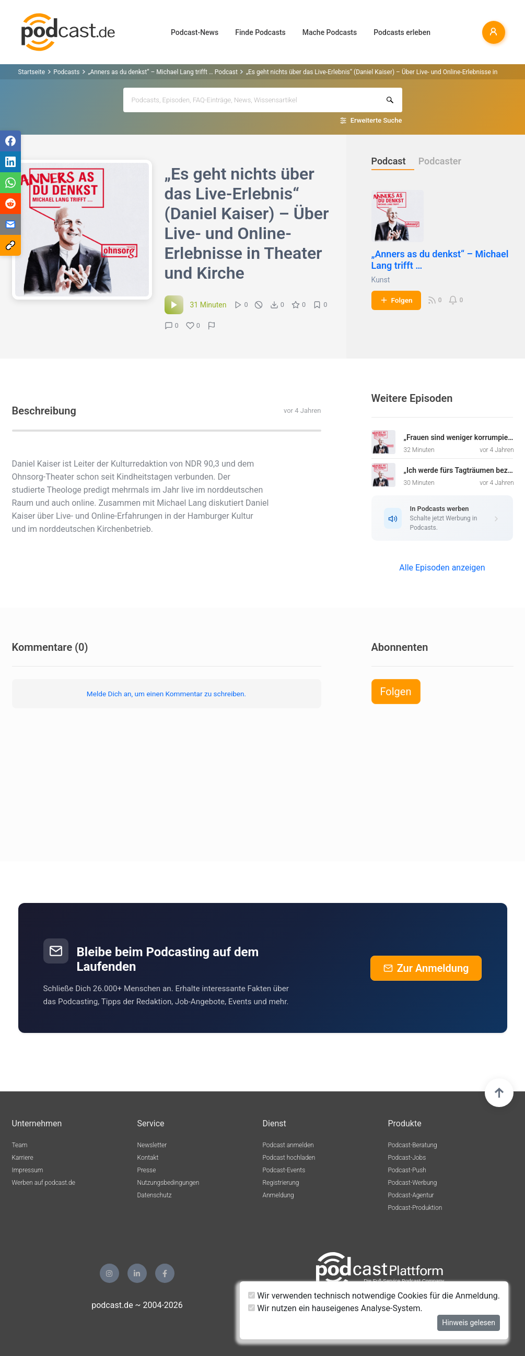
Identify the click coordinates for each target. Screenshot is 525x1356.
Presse (146, 1170)
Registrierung (281, 1182)
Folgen (396, 300)
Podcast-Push (407, 1170)
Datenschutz (154, 1195)
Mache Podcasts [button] (329, 32)
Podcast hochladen (289, 1157)
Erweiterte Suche (376, 120)
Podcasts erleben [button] (402, 32)
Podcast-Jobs (407, 1157)
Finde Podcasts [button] (260, 32)
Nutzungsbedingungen (168, 1182)
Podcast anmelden (288, 1145)
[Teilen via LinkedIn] (10, 161)
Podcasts (66, 72)
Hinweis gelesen (468, 1322)
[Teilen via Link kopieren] (10, 245)
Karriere (22, 1157)
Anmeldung (278, 1195)
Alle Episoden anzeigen (442, 568)
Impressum (27, 1170)
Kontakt (148, 1157)
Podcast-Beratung (412, 1145)
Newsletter (152, 1145)
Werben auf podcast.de (43, 1182)
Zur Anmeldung (426, 968)
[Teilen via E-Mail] (10, 224)
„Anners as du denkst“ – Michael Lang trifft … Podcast (163, 72)
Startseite (31, 72)
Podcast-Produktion (415, 1207)
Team (20, 1145)
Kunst (380, 280)
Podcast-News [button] (194, 32)
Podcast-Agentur (411, 1195)
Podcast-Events (284, 1170)
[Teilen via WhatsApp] (10, 182)
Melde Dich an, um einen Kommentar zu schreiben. (166, 693)
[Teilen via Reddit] (10, 203)
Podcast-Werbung (412, 1182)
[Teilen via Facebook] (10, 140)
